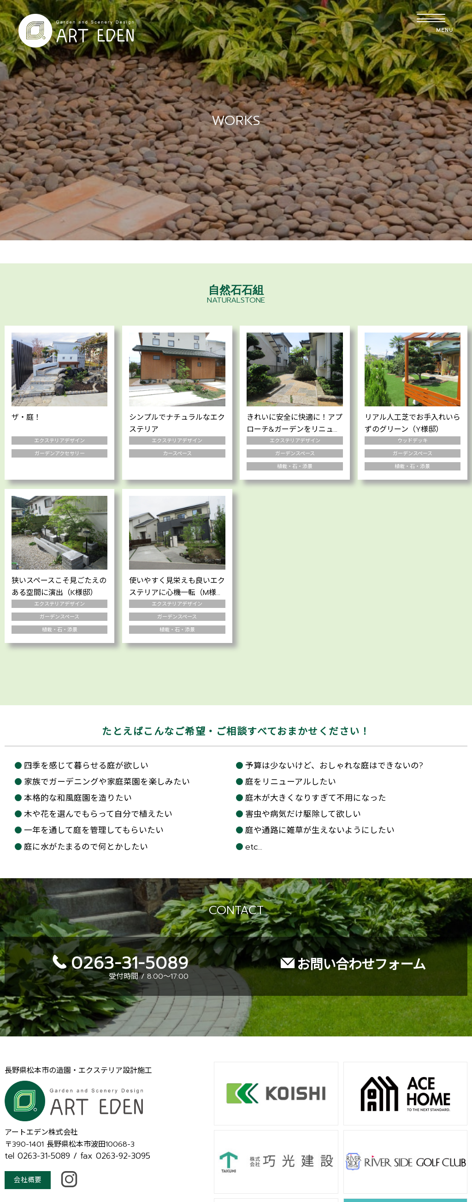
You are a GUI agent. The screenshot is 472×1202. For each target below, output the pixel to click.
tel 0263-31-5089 (37, 1131)
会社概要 (28, 1155)
